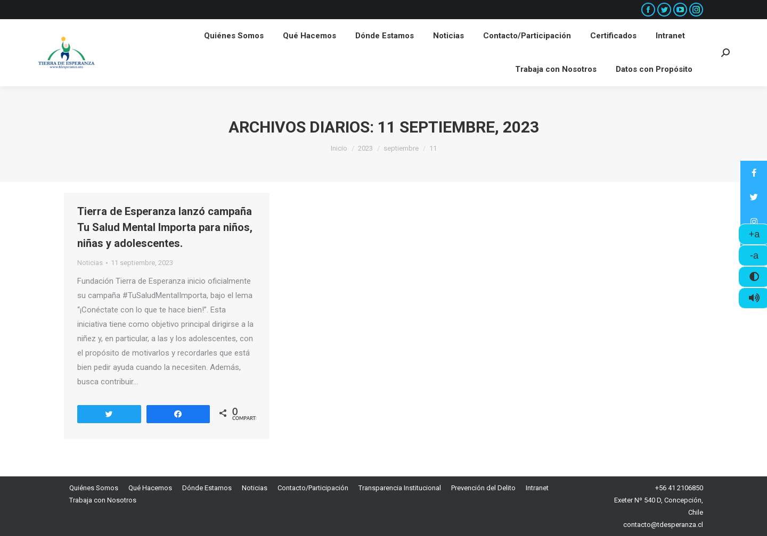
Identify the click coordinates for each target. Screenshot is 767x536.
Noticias (90, 263)
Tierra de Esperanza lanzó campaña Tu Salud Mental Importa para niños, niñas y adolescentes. (164, 227)
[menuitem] (234, 36)
